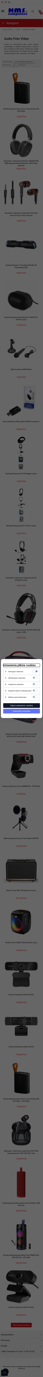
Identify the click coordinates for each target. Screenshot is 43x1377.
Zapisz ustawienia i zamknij (21, 705)
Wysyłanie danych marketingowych (20, 691)
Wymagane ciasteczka (15, 671)
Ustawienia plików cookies (19, 665)
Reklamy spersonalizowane (17, 697)
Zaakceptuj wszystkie (21, 711)
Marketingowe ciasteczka (16, 678)
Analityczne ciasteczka (16, 684)
